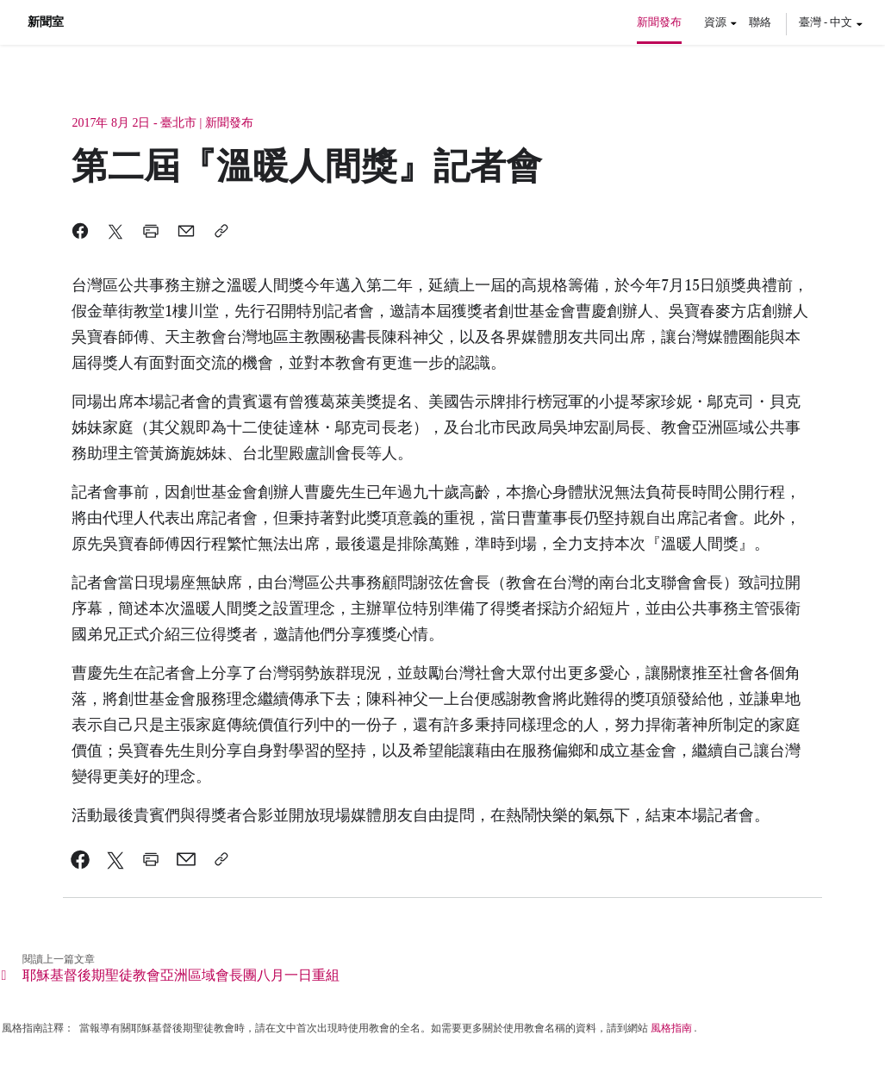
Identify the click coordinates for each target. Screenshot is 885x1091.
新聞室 (46, 22)
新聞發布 (659, 21)
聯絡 (760, 21)
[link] (80, 859)
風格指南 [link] (671, 1028)
